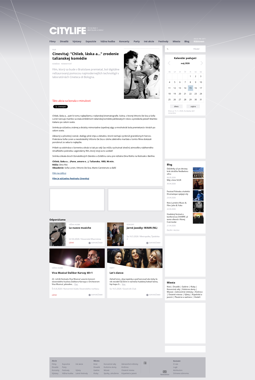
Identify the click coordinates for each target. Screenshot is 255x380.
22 (190, 93)
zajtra (193, 106)
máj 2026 (185, 63)
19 (175, 93)
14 (185, 88)
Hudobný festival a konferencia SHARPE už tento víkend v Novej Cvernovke (177, 218)
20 (180, 93)
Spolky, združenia (111, 373)
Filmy (52, 41)
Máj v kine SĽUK (174, 180)
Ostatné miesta (175, 294)
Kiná (169, 286)
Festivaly (163, 41)
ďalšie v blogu (173, 230)
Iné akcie (149, 41)
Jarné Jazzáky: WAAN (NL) (142, 227)
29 (190, 99)
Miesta (176, 41)
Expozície (91, 41)
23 (196, 93)
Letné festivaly (82, 373)
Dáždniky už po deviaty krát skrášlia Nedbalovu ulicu (177, 171)
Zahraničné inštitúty (184, 291)
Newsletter (164, 374)
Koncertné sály (173, 289)
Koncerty (124, 41)
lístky (71, 243)
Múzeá (170, 291)
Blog (186, 41)
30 (196, 99)
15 (190, 88)
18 (169, 93)
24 (201, 93)
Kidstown (199, 41)
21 (185, 93)
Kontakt (177, 361)
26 (175, 99)
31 (201, 99)
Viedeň (197, 297)
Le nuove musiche (80, 227)
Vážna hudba (108, 41)
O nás (175, 364)
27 (180, 99)
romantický (66, 64)
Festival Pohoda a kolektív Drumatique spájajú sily (178, 192)
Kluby (193, 286)
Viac (76, 284)
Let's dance (116, 272)
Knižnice (199, 291)
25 (169, 99)
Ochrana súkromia (181, 373)
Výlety (187, 294)
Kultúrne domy (188, 289)
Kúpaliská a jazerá (128, 373)
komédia (56, 64)
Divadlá (64, 41)
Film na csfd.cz (59, 173)
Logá (175, 367)
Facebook (145, 362)
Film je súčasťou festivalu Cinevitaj (70, 178)
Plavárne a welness (183, 297)
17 (201, 88)
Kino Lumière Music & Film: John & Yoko (177, 204)
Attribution (177, 370)
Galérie (185, 286)
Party (137, 41)
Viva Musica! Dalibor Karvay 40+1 (72, 272)
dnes (176, 106)
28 (185, 99)
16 (196, 88)
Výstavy (77, 41)
